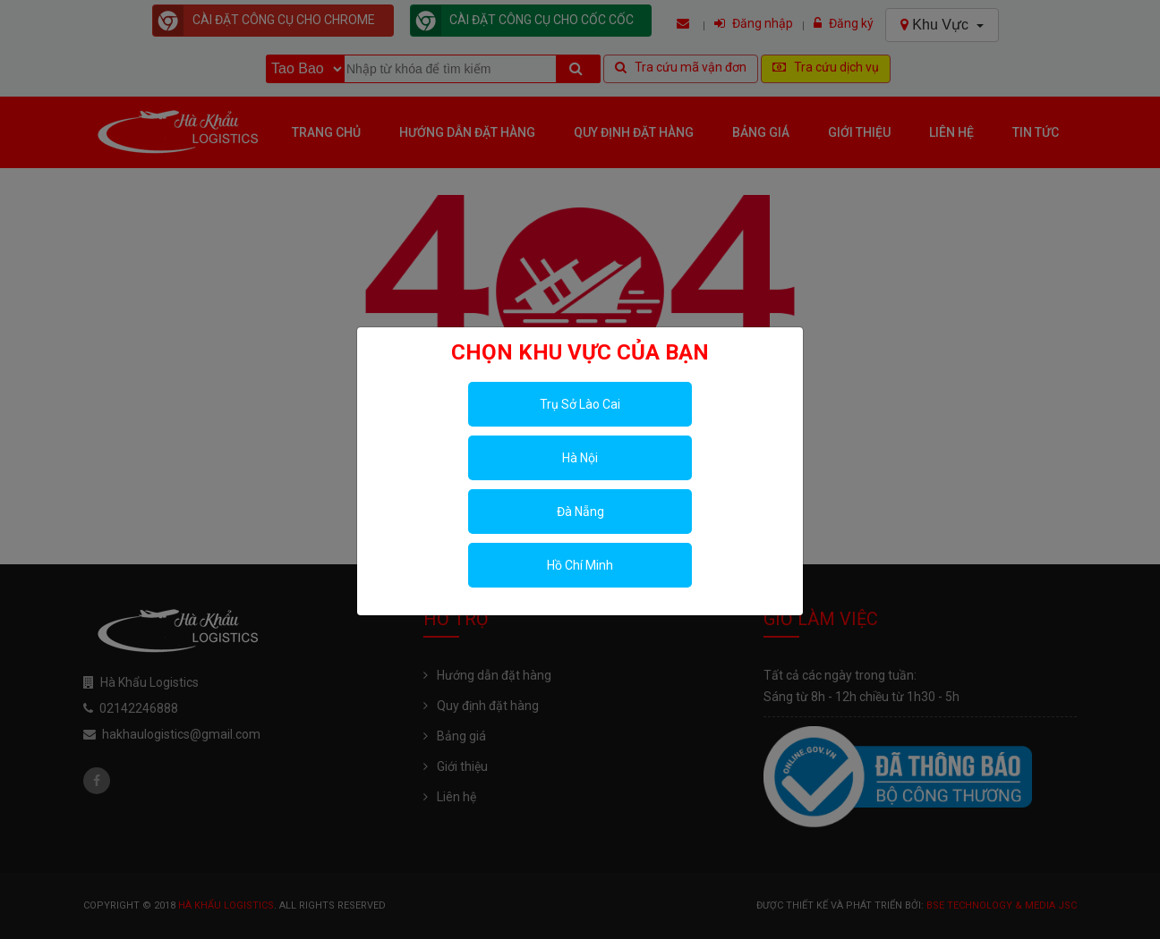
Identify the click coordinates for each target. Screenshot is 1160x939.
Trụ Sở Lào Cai (580, 404)
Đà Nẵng (580, 511)
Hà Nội (580, 458)
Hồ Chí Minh (580, 565)
